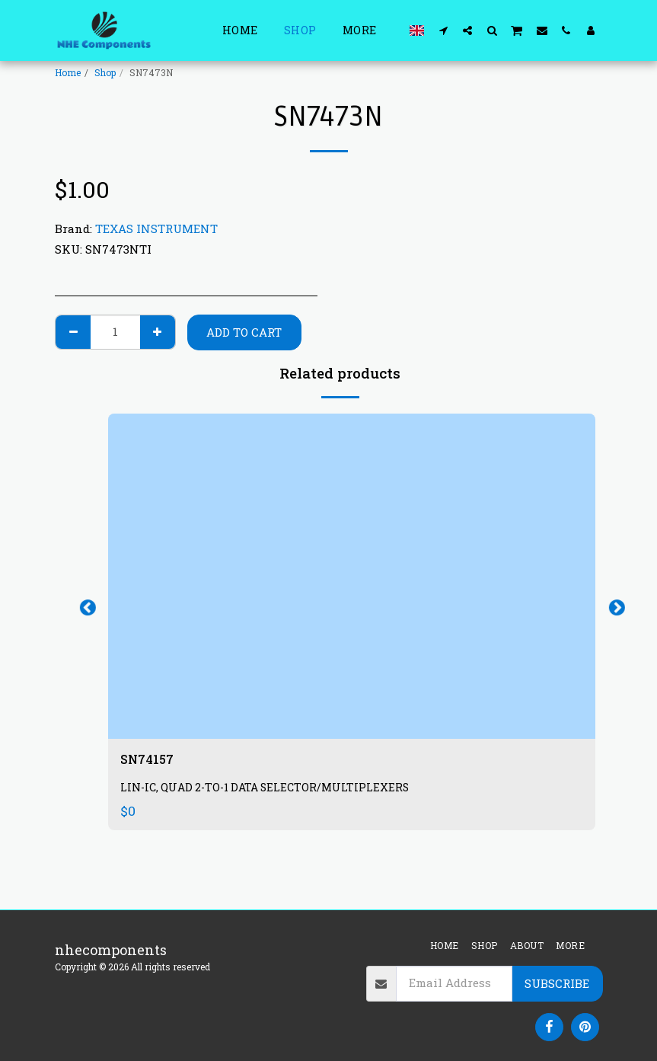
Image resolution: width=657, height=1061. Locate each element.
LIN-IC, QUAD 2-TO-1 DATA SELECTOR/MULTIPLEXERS (268, 790)
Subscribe (557, 983)
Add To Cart (244, 332)
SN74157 (151, 761)
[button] (443, 30)
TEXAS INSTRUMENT (156, 228)
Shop (105, 72)
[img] (351, 576)
